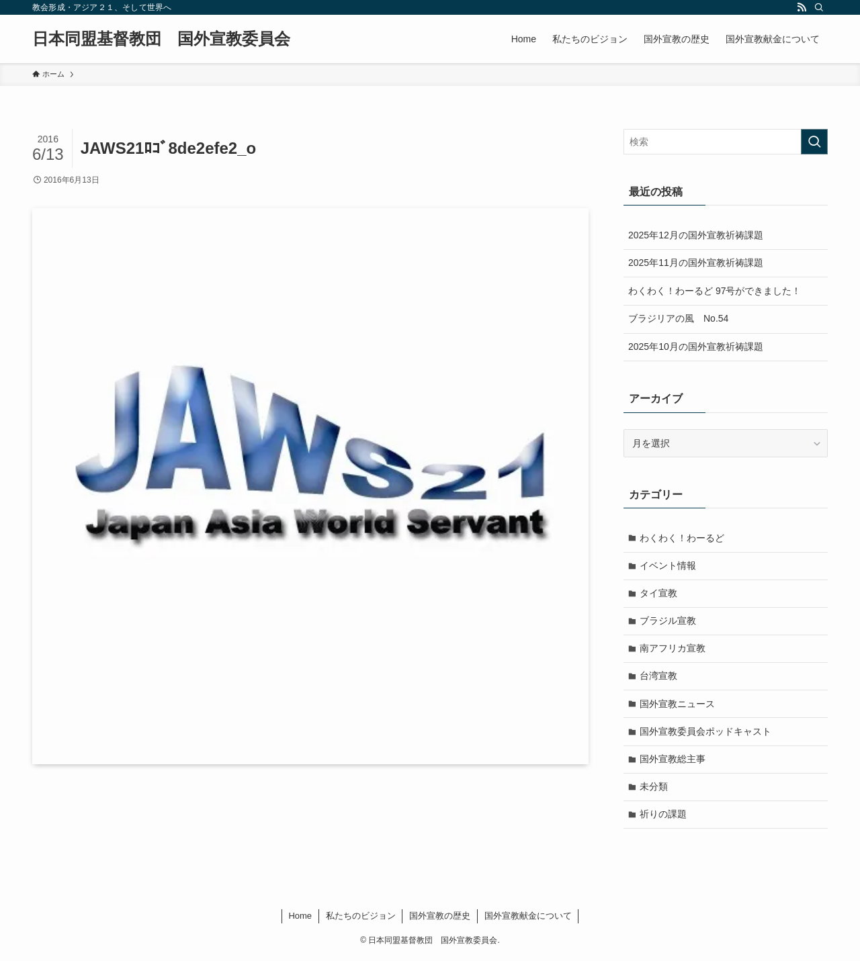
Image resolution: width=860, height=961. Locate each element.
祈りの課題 (663, 817)
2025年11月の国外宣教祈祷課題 (695, 262)
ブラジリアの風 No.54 (678, 318)
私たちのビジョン (361, 919)
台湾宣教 (659, 677)
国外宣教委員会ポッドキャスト (706, 733)
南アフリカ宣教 (673, 649)
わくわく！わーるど (682, 538)
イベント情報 (668, 565)
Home (300, 919)
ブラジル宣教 (668, 621)
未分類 (654, 789)
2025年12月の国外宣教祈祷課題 (695, 235)
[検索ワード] (726, 141)
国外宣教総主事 (673, 761)
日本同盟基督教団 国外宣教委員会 (161, 39)
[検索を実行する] (814, 141)
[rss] (801, 7)
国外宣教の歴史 (439, 919)
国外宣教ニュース (678, 705)
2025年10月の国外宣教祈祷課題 (695, 346)
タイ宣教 (659, 593)
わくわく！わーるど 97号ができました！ (714, 290)
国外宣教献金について (528, 919)
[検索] (819, 7)
